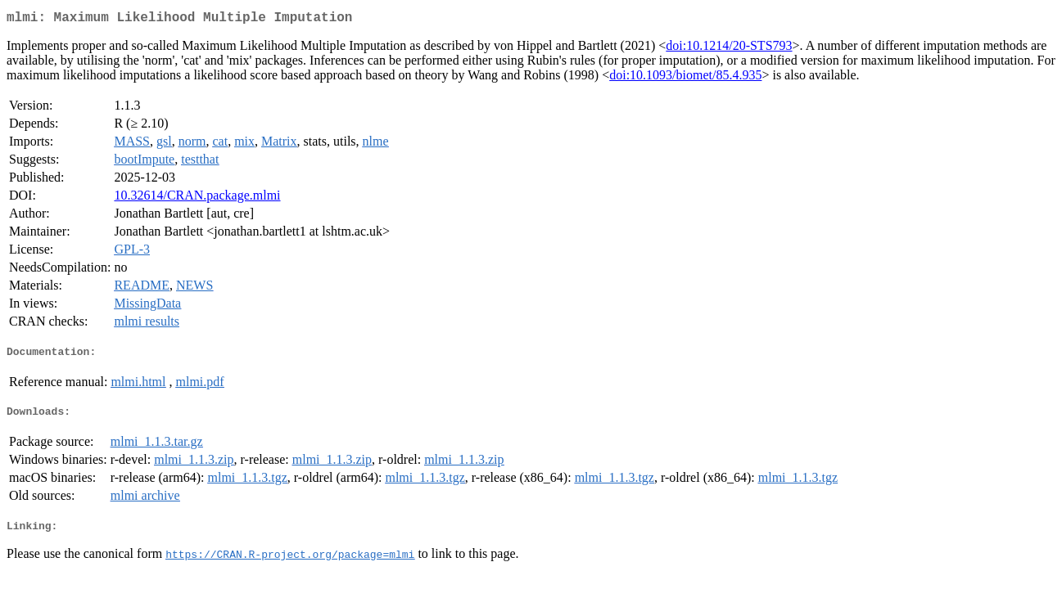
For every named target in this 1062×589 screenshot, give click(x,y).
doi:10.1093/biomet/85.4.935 (685, 78)
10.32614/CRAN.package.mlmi (197, 198)
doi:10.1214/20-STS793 (729, 49)
